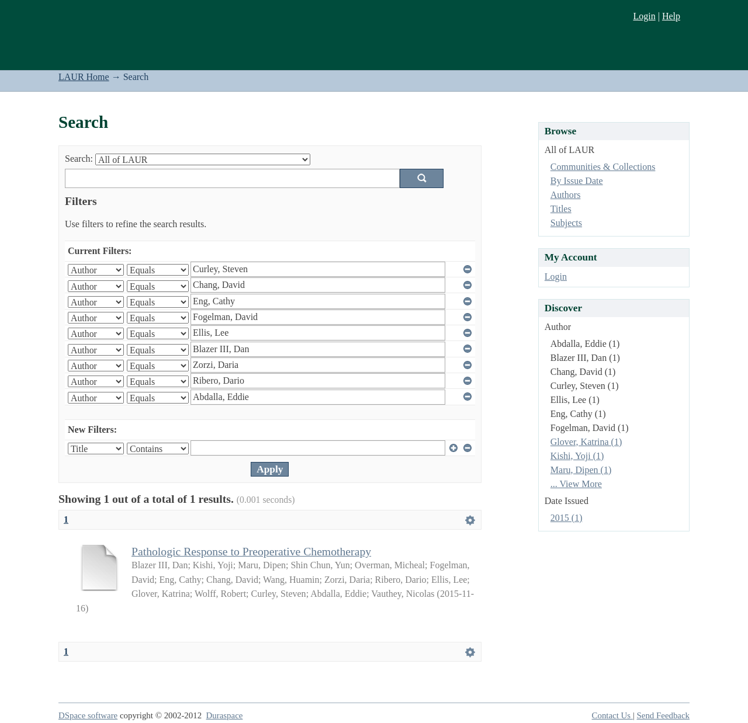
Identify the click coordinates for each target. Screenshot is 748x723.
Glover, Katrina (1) (586, 442)
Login (644, 16)
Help (671, 16)
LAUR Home (83, 77)
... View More (576, 484)
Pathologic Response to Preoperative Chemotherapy (251, 551)
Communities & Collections (603, 167)
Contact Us (612, 715)
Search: (79, 159)
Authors (565, 195)
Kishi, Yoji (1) (577, 456)
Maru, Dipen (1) (580, 470)
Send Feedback (663, 715)
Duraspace (224, 715)
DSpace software (87, 715)
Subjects (566, 223)
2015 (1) (566, 518)
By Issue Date (576, 181)
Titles (561, 209)
